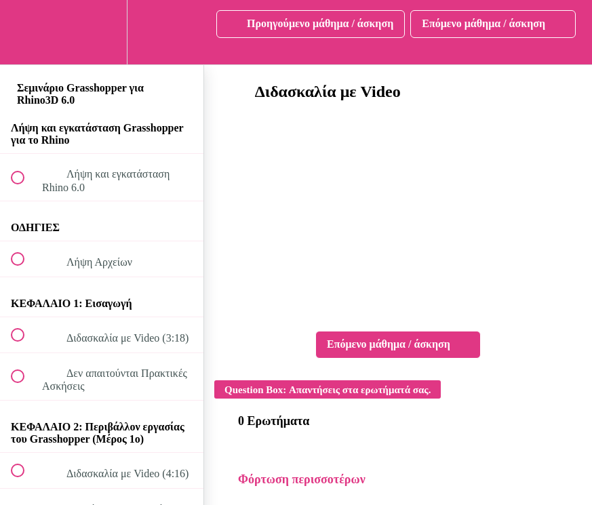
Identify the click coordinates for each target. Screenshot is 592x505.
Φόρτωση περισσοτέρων (302, 479)
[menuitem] (102, 32)
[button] (25, 32)
